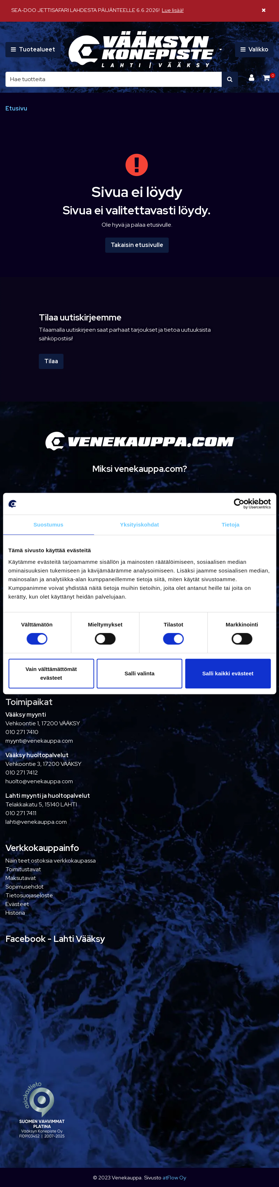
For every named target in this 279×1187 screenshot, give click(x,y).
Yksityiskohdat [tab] (139, 524)
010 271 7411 (20, 813)
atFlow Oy (174, 1177)
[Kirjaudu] (252, 78)
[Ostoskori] (266, 78)
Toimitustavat (23, 869)
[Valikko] (254, 49)
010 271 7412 (21, 772)
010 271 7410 (21, 732)
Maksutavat (20, 878)
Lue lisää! (173, 10)
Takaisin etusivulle (137, 245)
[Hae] (113, 79)
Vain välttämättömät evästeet (51, 673)
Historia (15, 913)
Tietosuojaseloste (29, 895)
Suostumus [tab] (48, 524)
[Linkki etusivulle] (141, 49)
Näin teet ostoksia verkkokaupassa (50, 860)
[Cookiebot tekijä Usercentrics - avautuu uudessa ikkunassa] (239, 503)
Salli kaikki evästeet (228, 673)
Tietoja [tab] (230, 524)
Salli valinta (139, 673)
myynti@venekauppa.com (39, 741)
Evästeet (17, 904)
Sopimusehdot (24, 886)
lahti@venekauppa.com (36, 822)
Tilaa (51, 361)
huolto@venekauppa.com (39, 781)
